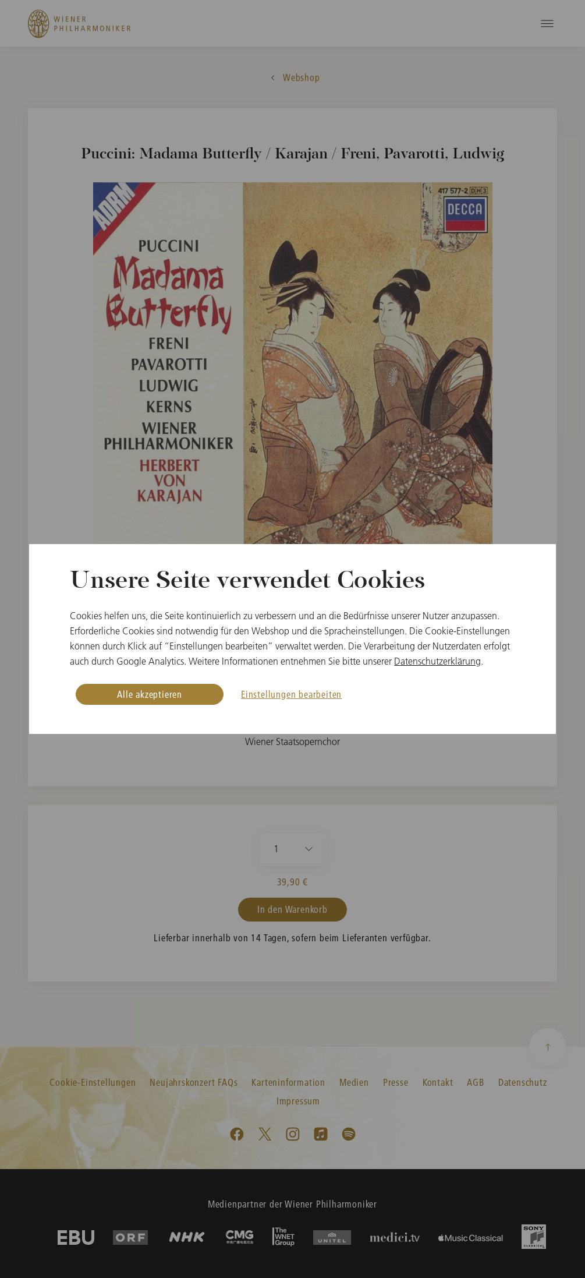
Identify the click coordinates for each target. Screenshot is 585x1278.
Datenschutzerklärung (437, 661)
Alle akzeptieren (149, 694)
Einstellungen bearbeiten (291, 694)
